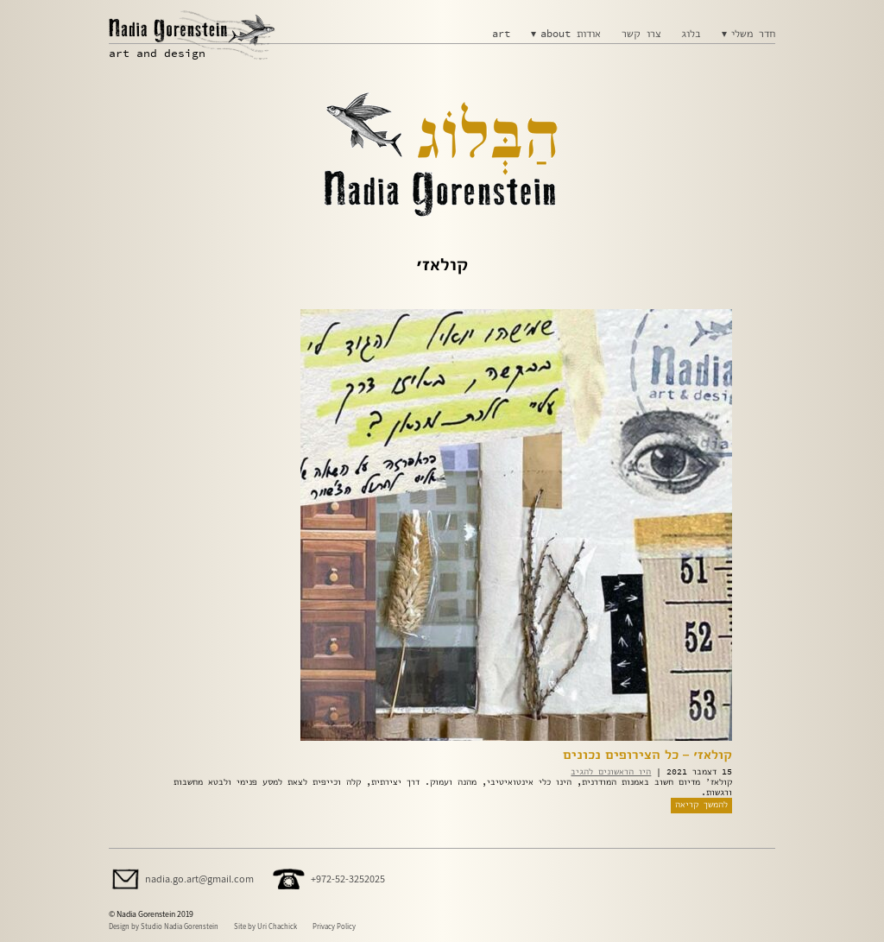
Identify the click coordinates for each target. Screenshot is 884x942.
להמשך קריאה (701, 804)
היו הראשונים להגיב (611, 771)
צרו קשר (641, 34)
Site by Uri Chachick (265, 926)
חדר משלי (753, 34)
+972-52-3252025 (348, 878)
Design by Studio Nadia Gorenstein (163, 926)
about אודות (570, 34)
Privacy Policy (334, 926)
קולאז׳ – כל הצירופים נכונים (647, 754)
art (501, 34)
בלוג (691, 34)
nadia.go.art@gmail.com (199, 878)
